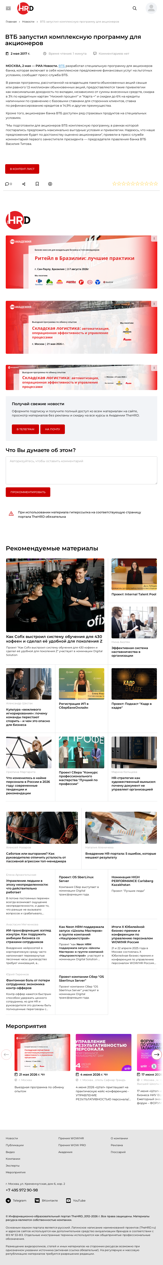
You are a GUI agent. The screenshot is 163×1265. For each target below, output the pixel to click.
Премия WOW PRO (72, 1145)
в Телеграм (25, 429)
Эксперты (13, 1165)
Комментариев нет (111, 53)
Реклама (117, 1145)
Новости (12, 1138)
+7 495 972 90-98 (22, 1190)
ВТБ (62, 66)
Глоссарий (118, 1152)
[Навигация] (8, 8)
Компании (13, 1158)
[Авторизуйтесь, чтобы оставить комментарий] (81, 470)
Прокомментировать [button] (28, 492)
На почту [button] (52, 429)
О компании (119, 1138)
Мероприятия (15, 1172)
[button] (149, 8)
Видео (10, 1152)
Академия (65, 1152)
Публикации (15, 1145)
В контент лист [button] (22, 169)
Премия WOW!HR (71, 1138)
